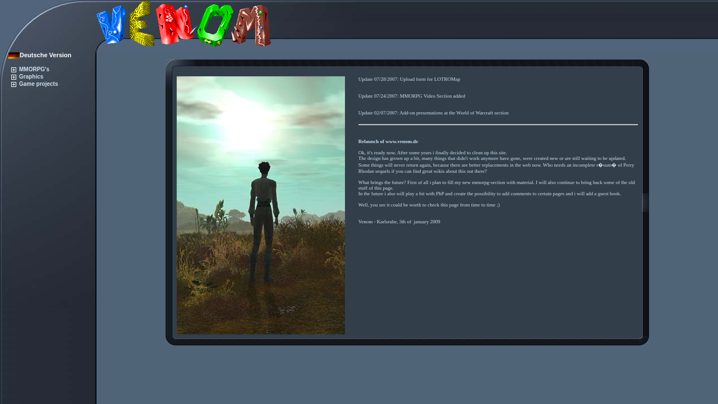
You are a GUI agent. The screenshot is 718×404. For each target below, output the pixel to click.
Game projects (34, 84)
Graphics (27, 77)
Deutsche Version (39, 55)
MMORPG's (30, 69)
